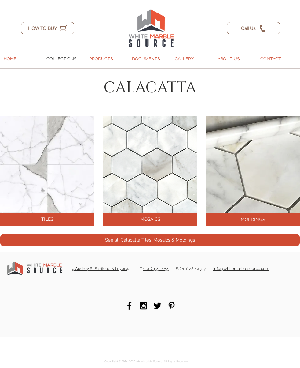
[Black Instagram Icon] (143, 306)
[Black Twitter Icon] (157, 306)
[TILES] (47, 219)
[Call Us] (253, 28)
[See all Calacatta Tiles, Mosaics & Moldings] (150, 240)
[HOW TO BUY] (47, 28)
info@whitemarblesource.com (241, 268)
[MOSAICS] (150, 219)
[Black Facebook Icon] (129, 306)
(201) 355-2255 (156, 268)
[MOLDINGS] (253, 219)
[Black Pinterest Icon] (171, 306)
